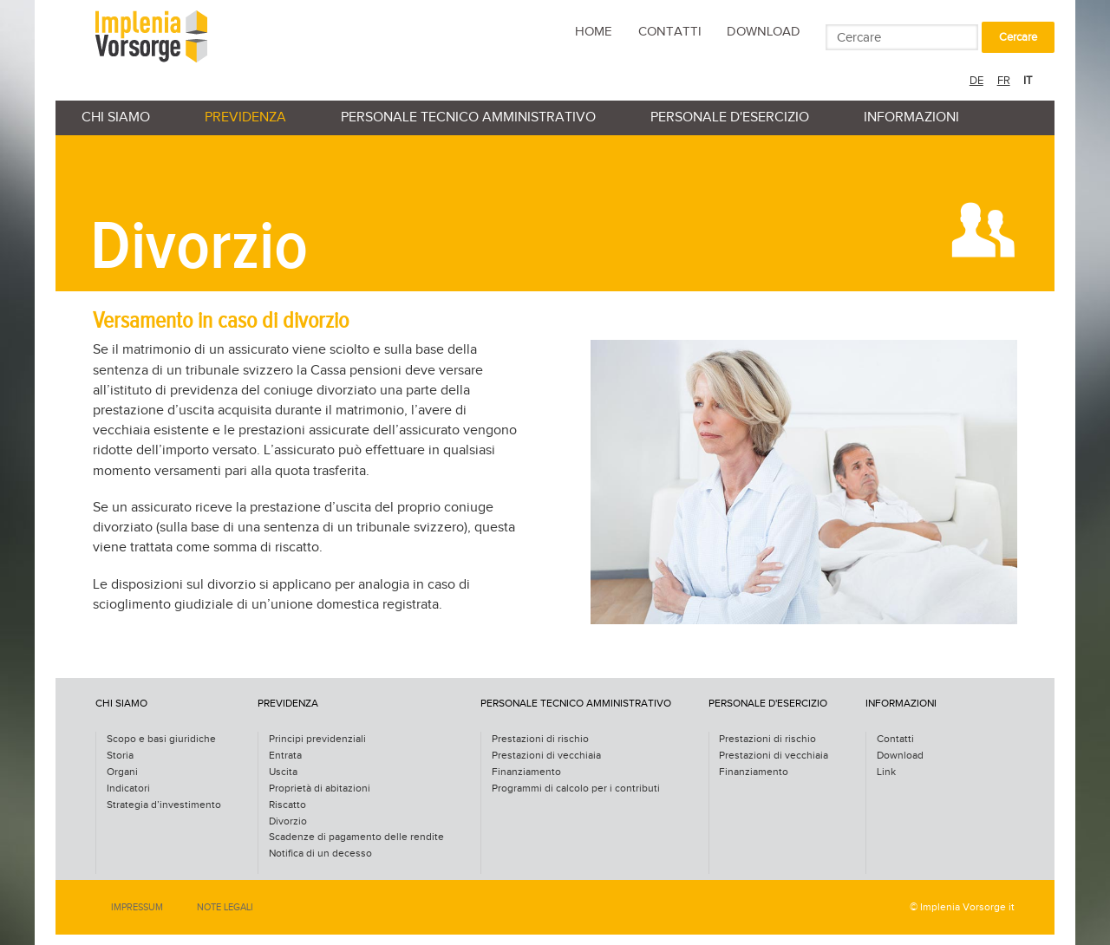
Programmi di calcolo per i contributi (576, 788)
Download (763, 31)
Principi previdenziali (317, 739)
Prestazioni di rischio (540, 739)
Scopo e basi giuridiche (161, 739)
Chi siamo (116, 117)
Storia (120, 755)
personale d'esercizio (729, 117)
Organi (122, 772)
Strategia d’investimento (164, 805)
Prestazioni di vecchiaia (546, 755)
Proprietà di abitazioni (319, 788)
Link (886, 772)
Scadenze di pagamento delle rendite (356, 837)
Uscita (283, 772)
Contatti (670, 31)
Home (593, 31)
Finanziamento (526, 772)
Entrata (285, 755)
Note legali (225, 907)
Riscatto (287, 805)
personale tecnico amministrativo (468, 117)
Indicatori (128, 788)
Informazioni (911, 117)
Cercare (1018, 37)
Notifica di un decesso (320, 853)
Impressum (137, 907)
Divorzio (288, 821)
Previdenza (245, 117)
